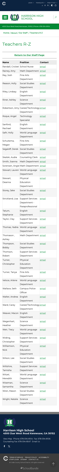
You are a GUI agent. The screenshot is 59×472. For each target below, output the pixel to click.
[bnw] (52, 5)
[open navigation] (5, 17)
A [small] (42, 5)
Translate (40, 3)
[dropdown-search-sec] (56, 17)
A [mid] (45, 5)
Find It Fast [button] (51, 3)
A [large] (48, 5)
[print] (55, 5)
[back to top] (53, 464)
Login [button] (30, 3)
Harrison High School (32, 17)
